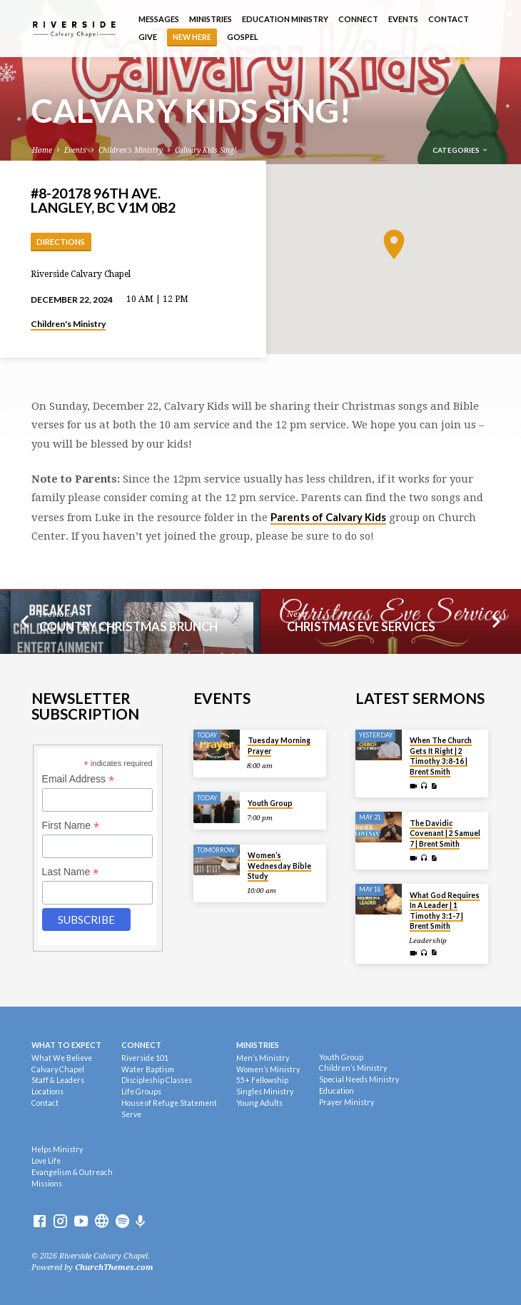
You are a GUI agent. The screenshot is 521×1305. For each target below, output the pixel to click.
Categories (461, 150)
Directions (60, 241)
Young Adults (259, 1103)
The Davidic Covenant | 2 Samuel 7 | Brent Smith (445, 833)
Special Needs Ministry (359, 1079)
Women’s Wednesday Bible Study (279, 865)
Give (147, 36)
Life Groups (141, 1091)
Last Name (70, 872)
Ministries (210, 19)
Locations (47, 1091)
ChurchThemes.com (114, 1267)
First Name (71, 825)
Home (42, 150)
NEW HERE (192, 36)
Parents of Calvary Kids (328, 516)
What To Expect (66, 1044)
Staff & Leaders (57, 1080)
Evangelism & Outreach (72, 1172)
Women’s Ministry (268, 1069)
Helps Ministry (57, 1149)
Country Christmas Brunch (128, 627)
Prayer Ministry (346, 1102)
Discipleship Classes (156, 1080)
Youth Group (270, 803)
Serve (131, 1114)
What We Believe (61, 1058)
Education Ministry (285, 19)
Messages (158, 19)
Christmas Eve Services (361, 627)
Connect (358, 19)
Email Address (78, 779)
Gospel (242, 36)
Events (403, 19)
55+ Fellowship (262, 1080)
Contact (448, 19)
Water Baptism (147, 1069)
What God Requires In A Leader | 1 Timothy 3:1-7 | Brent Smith (445, 910)
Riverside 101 (144, 1058)
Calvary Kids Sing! (205, 150)
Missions (46, 1183)
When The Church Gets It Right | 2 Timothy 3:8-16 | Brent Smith (441, 755)
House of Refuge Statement (169, 1103)
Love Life (46, 1161)
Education (336, 1091)
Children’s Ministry (353, 1068)
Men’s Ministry (262, 1058)
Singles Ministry (264, 1091)
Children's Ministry (130, 150)
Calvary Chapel (57, 1069)
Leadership (428, 940)
